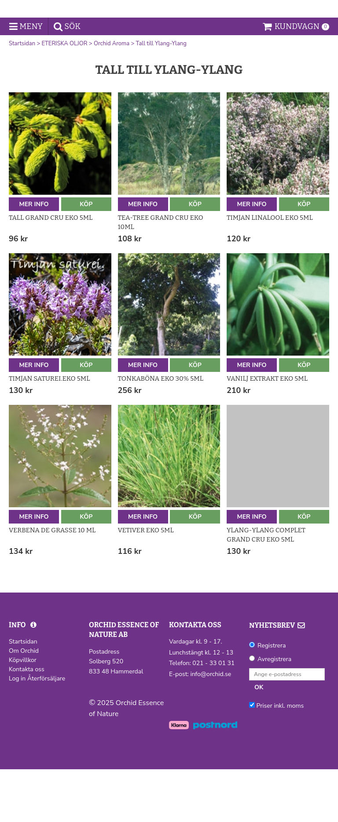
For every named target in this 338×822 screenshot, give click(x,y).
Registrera (271, 698)
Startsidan (22, 96)
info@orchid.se (210, 726)
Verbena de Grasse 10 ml (52, 583)
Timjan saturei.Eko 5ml (49, 431)
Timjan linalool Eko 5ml (270, 270)
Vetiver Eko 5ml (146, 583)
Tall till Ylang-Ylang (161, 96)
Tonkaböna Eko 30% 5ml (160, 431)
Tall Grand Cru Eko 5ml (50, 270)
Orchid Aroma (111, 96)
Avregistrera (274, 712)
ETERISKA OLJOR (65, 96)
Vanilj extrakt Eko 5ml (267, 431)
